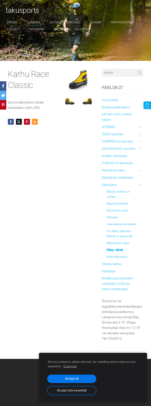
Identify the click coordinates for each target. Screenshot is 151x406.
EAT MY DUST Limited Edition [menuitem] (117, 117)
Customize (70, 366)
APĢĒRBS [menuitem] (109, 127)
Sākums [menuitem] (14, 22)
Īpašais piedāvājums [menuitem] (116, 107)
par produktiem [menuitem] (124, 22)
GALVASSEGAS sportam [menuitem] (118, 149)
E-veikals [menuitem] (35, 22)
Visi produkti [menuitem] (110, 100)
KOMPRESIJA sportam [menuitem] (118, 141)
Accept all (72, 378)
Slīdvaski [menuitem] (112, 217)
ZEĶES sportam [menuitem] (113, 134)
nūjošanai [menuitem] (38, 29)
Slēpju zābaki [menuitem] (114, 250)
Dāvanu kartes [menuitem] (112, 264)
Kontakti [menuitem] (15, 29)
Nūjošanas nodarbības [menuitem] (117, 177)
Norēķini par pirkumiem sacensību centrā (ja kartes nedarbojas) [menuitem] (117, 283)
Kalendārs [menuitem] (85, 29)
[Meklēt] (122, 73)
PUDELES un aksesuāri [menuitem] (117, 163)
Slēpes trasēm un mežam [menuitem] (118, 194)
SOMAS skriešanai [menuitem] (114, 156)
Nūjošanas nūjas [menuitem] (113, 170)
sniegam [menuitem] (62, 29)
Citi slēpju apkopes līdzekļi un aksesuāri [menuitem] (119, 233)
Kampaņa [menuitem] (108, 271)
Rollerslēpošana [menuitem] (116, 257)
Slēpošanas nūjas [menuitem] (118, 243)
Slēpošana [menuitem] (109, 185)
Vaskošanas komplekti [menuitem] (121, 224)
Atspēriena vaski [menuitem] (117, 210)
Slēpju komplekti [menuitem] (117, 203)
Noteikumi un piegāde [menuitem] (67, 22)
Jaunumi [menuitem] (97, 22)
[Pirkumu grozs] (147, 105)
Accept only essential (72, 390)
